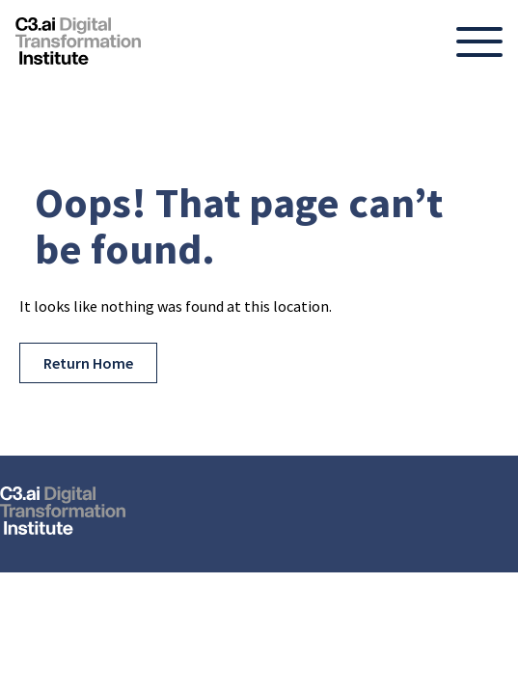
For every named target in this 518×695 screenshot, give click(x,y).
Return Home (88, 363)
